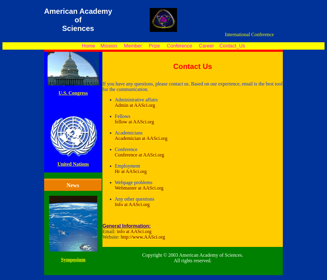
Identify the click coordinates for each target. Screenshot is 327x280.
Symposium (73, 259)
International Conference (249, 35)
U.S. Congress (73, 93)
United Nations (73, 164)
